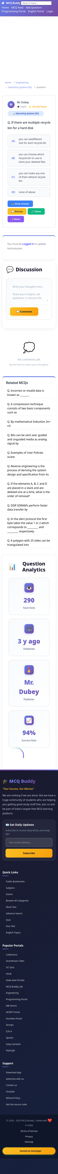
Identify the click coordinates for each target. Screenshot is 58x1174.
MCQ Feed (17, 7)
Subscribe (29, 853)
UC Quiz (10, 967)
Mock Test (11, 906)
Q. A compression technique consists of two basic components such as (28, 408)
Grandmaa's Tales (15, 960)
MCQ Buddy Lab (14, 986)
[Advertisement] (29, 47)
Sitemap (29, 1141)
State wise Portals (15, 980)
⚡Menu (15, 219)
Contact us (11, 1085)
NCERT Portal (13, 1012)
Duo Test (10, 926)
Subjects (10, 887)
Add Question (34, 7)
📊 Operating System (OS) (26, 113)
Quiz (8, 919)
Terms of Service (29, 1131)
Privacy (29, 1136)
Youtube (10, 1091)
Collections (11, 954)
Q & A (9, 1031)
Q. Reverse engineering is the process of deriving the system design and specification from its (28, 470)
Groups (9, 1024)
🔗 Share (36, 211)
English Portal (36, 11)
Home (5, 7)
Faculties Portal (14, 1018)
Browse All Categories (17, 900)
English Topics (13, 932)
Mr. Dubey (23, 102)
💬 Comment (24, 311)
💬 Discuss (17, 211)
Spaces (9, 1037)
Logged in (28, 244)
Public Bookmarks (15, 881)
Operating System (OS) (20, 87)
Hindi (8, 973)
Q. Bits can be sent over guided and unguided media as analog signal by (27, 439)
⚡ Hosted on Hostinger (29, 1150)
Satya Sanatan (13, 1044)
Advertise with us (15, 1078)
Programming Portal (14, 11)
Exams (9, 894)
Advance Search (14, 913)
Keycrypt (10, 1050)
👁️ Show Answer (20, 203)
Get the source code (16, 1104)
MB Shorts (11, 1005)
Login (50, 11)
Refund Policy (13, 1097)
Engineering (22, 82)
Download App (13, 1072)
